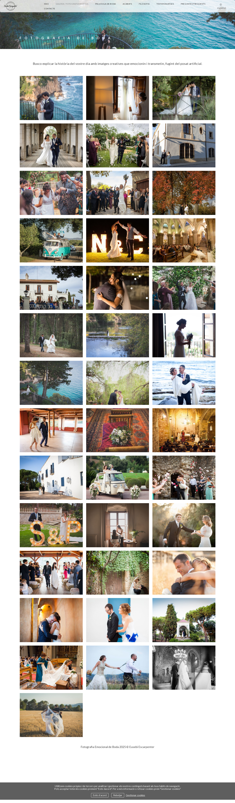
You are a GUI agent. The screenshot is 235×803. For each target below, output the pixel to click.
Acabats (127, 4)
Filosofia (144, 4)
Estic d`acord (100, 795)
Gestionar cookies (135, 795)
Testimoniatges (165, 4)
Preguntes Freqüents (193, 4)
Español (221, 7)
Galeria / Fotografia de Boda (72, 4)
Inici (46, 4)
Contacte (49, 8)
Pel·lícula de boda (105, 4)
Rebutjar (117, 795)
